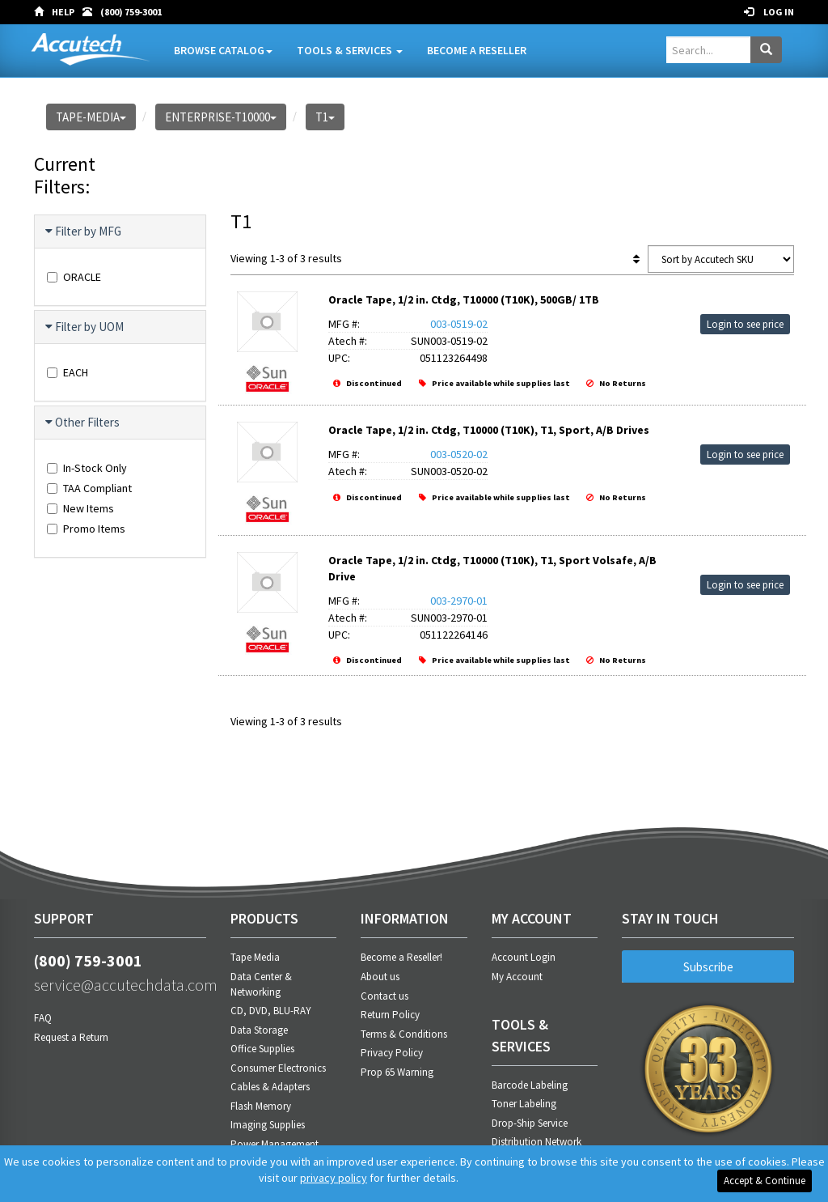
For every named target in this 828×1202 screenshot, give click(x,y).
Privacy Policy (392, 1053)
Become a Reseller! (401, 957)
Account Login (524, 957)
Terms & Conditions (404, 1034)
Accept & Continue (764, 1180)
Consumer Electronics (278, 1068)
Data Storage (259, 1030)
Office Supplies (262, 1048)
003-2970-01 (459, 600)
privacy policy (333, 1177)
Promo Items (86, 528)
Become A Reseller (476, 50)
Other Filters (83, 422)
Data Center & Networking (261, 984)
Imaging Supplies (267, 1125)
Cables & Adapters (270, 1087)
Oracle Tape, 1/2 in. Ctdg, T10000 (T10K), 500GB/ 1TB (463, 299)
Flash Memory (260, 1106)
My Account (517, 976)
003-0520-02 (459, 454)
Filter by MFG (84, 231)
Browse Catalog (223, 50)
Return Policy (390, 1014)
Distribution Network (536, 1142)
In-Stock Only (87, 468)
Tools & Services (350, 50)
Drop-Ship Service (530, 1123)
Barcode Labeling (530, 1085)
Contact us (384, 996)
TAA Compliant (89, 488)
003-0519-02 (459, 323)
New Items (80, 508)
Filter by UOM (85, 327)
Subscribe (708, 967)
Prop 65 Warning (397, 1072)
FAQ (43, 1018)
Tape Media (255, 957)
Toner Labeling (524, 1104)
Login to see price (745, 324)
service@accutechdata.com (120, 985)
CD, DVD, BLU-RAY (270, 1010)
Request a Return (71, 1037)
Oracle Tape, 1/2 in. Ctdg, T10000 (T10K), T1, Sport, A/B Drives (488, 430)
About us (380, 976)
